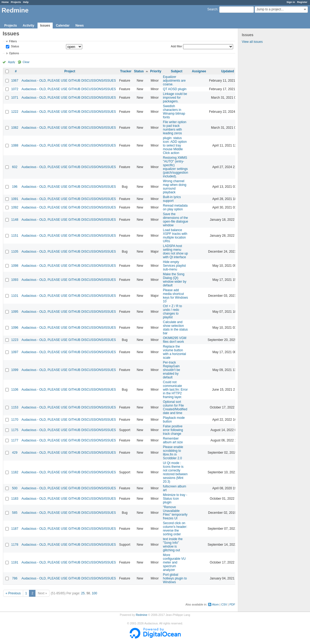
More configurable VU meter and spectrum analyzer (174, 562)
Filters (13, 41)
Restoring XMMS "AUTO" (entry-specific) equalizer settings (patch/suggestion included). (175, 167)
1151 (14, 235)
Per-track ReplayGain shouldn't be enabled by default (171, 370)
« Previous (13, 593)
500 (14, 488)
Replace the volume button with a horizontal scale (174, 352)
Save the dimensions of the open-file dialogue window (175, 219)
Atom (215, 604)
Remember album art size (173, 440)
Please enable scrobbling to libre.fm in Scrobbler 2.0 (173, 452)
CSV (224, 604)
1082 (14, 128)
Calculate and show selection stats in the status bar (175, 327)
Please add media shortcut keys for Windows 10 (175, 295)
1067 (14, 80)
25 (83, 593)
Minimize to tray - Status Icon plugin (175, 498)
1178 (14, 544)
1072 (14, 89)
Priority (155, 71)
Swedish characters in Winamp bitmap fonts (174, 111)
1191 (14, 562)
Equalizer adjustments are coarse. (174, 80)
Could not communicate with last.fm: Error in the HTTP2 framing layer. (175, 389)
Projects (16, 2)
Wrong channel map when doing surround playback (174, 186)
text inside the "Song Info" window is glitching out (173, 544)
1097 (14, 352)
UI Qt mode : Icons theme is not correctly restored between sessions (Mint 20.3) (175, 472)
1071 (14, 97)
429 (14, 452)
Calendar (62, 25)
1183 (14, 498)
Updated (227, 71)
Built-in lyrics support (172, 199)
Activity (28, 25)
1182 (14, 472)
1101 (14, 296)
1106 (14, 389)
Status (14, 46)
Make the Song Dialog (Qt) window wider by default (174, 279)
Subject (176, 71)
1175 (14, 430)
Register (302, 2)
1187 (14, 529)
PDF (232, 604)
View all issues (252, 42)
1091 (14, 199)
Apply (11, 62)
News (79, 25)
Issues (45, 25)
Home (5, 2)
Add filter (176, 46)
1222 (14, 112)
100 (94, 593)
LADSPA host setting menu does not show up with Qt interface (175, 251)
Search (212, 9)
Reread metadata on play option (175, 207)
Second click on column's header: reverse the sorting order (175, 528)
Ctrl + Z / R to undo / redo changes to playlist (172, 311)
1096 (14, 327)
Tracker (125, 71)
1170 (14, 419)
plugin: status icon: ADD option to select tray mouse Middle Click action (175, 145)
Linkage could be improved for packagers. (175, 97)
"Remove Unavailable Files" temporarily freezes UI (175, 512)
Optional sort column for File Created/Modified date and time (175, 407)
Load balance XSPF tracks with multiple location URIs (175, 235)
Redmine (141, 614)
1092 (14, 207)
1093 (14, 280)
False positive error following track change (173, 430)
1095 (14, 312)
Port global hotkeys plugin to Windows (175, 578)
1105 (14, 251)
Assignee (199, 71)
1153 (14, 407)
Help (26, 2)
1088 (14, 145)
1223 (14, 340)
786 (14, 578)
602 (14, 167)
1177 (14, 440)
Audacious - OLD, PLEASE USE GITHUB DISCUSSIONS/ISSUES (69, 80)
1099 (14, 370)
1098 (14, 266)
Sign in (291, 2)
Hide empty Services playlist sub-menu (174, 265)
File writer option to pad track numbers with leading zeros (174, 127)
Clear (26, 62)
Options (14, 53)
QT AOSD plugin (175, 89)
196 (14, 187)
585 (14, 513)
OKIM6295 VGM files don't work (174, 340)
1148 (14, 220)
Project (69, 71)
